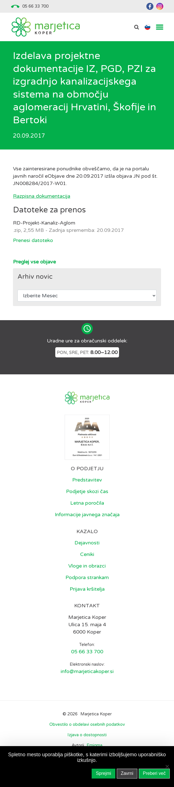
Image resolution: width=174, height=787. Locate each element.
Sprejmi (103, 773)
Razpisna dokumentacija (41, 196)
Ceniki (87, 554)
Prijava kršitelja (87, 589)
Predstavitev (87, 480)
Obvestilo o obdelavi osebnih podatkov (87, 724)
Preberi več (154, 773)
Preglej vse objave (34, 262)
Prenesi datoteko (33, 240)
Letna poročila (87, 503)
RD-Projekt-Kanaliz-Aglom (44, 223)
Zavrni (127, 773)
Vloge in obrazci (87, 566)
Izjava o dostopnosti (87, 734)
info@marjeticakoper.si (87, 671)
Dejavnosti (87, 543)
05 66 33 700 (35, 6)
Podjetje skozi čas (87, 491)
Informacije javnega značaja (87, 514)
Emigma (94, 745)
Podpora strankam (87, 577)
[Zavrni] (167, 766)
